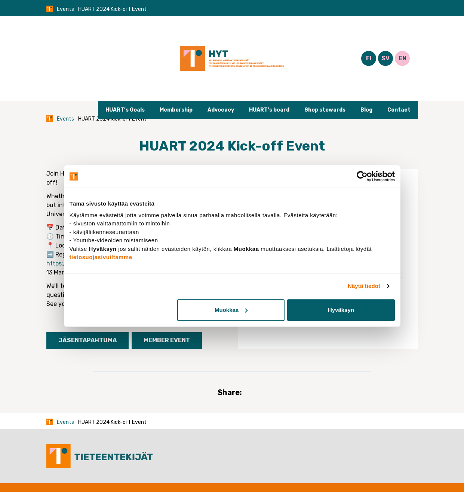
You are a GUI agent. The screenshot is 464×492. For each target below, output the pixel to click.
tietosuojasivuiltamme (101, 257)
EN (402, 58)
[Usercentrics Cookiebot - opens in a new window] (362, 176)
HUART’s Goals (125, 110)
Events (65, 9)
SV (385, 58)
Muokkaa (231, 310)
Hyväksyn (341, 310)
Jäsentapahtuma (87, 340)
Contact (399, 110)
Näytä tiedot (364, 286)
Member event (167, 340)
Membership (176, 110)
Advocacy (221, 110)
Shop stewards (324, 110)
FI (369, 58)
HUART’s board (269, 110)
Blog (366, 110)
